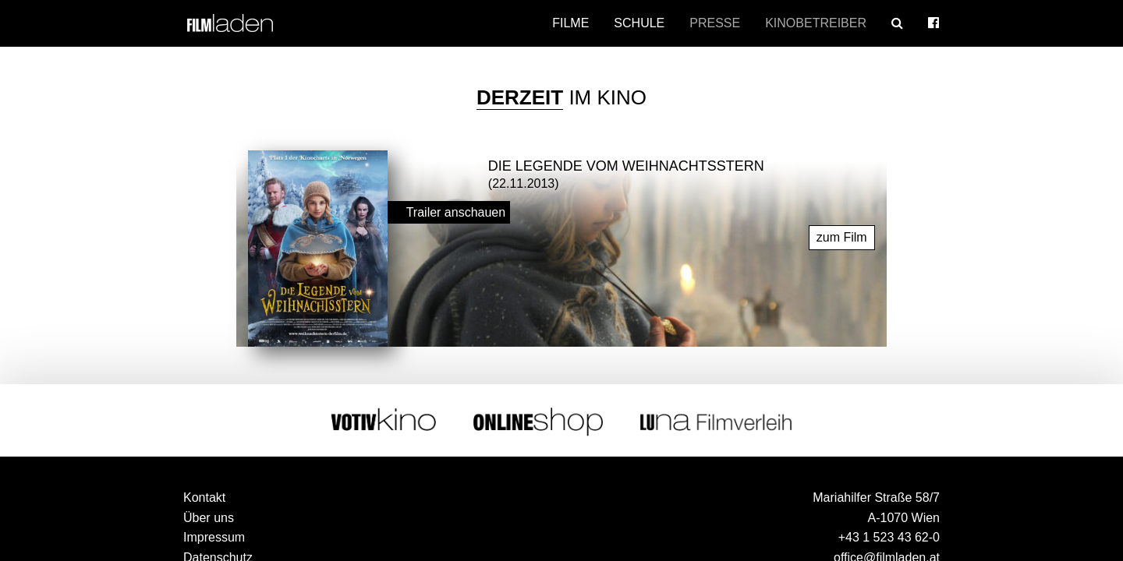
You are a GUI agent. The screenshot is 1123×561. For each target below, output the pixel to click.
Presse (714, 23)
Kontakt (204, 493)
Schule (639, 23)
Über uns (208, 513)
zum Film (842, 233)
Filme (570, 23)
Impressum (214, 533)
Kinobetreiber (815, 23)
